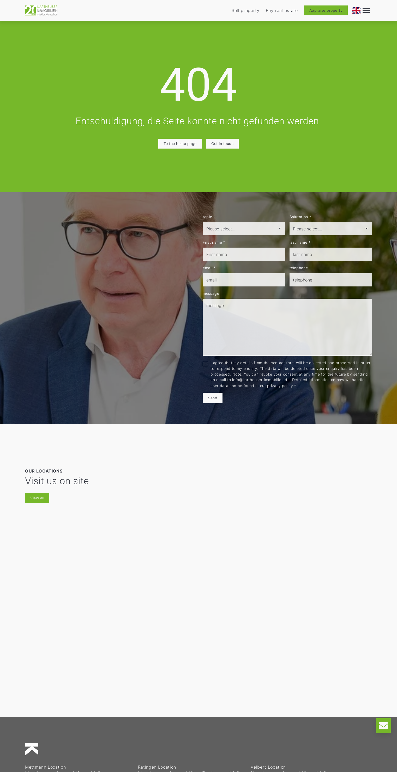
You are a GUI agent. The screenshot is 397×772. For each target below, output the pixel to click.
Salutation (300, 217)
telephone (299, 268)
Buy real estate (282, 10)
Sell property (246, 10)
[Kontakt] (383, 725)
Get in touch (222, 143)
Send (212, 398)
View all (37, 498)
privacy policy (280, 385)
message (211, 293)
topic (207, 217)
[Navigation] (366, 10)
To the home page (180, 143)
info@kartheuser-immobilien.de (261, 379)
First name (214, 242)
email (209, 268)
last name (300, 242)
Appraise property (326, 10)
